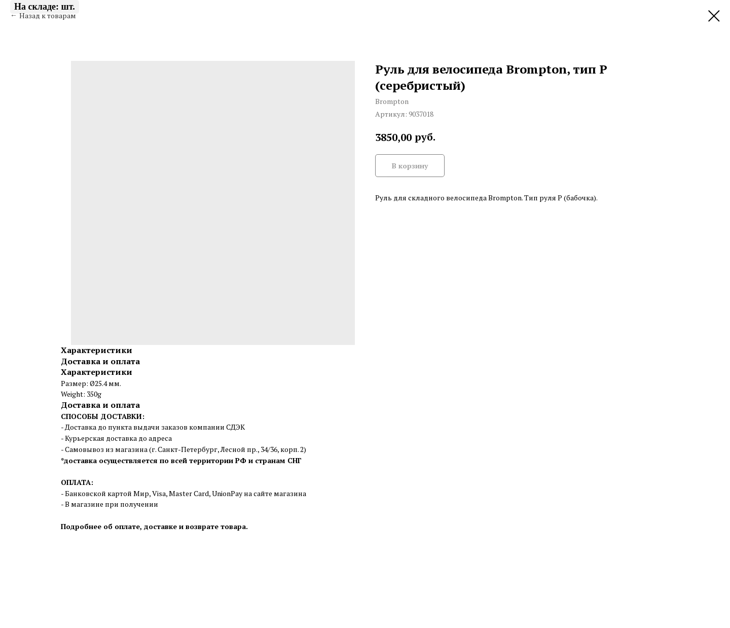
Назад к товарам (47, 15)
